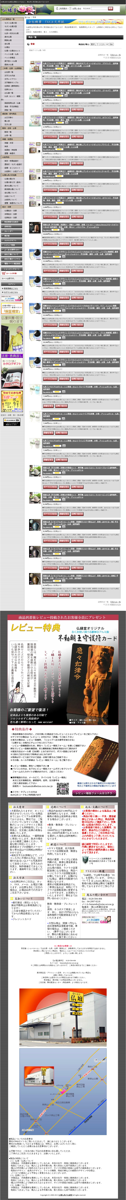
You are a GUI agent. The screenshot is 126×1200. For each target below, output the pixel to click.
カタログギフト (10, 240)
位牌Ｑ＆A (7, 89)
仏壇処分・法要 (9, 211)
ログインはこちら (11, 292)
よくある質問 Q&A (11, 250)
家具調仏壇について (10, 189)
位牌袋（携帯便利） (10, 86)
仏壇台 (5, 47)
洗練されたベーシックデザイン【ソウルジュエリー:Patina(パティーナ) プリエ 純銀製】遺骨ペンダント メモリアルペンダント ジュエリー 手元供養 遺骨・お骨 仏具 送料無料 (80, 335)
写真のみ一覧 (115, 55)
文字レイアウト (9, 79)
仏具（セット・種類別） (10, 98)
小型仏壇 (6, 30)
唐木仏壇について (9, 186)
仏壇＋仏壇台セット (10, 51)
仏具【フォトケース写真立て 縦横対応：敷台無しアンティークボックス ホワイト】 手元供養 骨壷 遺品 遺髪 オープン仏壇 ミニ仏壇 (80, 200)
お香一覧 (6, 135)
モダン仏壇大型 (9, 26)
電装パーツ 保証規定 (12, 264)
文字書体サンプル (9, 83)
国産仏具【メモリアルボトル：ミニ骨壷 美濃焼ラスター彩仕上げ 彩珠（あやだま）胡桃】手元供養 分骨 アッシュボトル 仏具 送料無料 (80, 578)
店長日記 (7, 227)
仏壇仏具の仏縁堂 (65, 1195)
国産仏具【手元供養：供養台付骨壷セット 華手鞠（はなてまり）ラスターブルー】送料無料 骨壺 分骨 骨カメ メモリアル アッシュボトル (80, 470)
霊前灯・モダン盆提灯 (11, 164)
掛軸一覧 (6, 110)
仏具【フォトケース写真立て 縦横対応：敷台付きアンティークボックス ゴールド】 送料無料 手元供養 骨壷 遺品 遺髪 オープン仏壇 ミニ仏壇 (80, 93)
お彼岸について (9, 200)
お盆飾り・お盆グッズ (11, 171)
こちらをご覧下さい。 (102, 881)
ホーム (27, 17)
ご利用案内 (62, 9)
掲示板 (7, 236)
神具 (4, 146)
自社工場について (11, 254)
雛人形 (5, 121)
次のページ (116, 57)
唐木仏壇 (6, 37)
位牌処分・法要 (9, 218)
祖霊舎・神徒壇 (9, 150)
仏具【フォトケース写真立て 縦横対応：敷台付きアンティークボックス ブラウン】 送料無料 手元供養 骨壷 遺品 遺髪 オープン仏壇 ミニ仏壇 (80, 66)
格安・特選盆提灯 (9, 161)
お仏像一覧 (7, 93)
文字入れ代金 (8, 76)
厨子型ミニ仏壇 (9, 61)
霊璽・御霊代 (8, 153)
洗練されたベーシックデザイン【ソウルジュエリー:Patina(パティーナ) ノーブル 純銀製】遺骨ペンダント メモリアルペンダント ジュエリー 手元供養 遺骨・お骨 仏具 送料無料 (80, 254)
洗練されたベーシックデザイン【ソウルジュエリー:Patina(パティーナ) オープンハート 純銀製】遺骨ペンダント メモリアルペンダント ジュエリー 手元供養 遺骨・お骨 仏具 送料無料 (81, 362)
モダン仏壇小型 (9, 23)
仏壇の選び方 (8, 179)
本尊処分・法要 (9, 214)
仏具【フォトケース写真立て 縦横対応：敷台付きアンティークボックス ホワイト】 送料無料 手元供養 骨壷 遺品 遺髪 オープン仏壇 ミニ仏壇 (80, 120)
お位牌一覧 (7, 72)
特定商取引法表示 (11, 222)
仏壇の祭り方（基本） (11, 182)
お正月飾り (7, 118)
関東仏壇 (6, 40)
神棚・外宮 (7, 143)
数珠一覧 (6, 132)
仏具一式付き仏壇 (9, 33)
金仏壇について (9, 193)
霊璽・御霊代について (11, 203)
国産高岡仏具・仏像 (10, 103)
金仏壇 (5, 44)
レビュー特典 (9, 245)
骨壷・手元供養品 (9, 107)
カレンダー (8, 231)
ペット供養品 (8, 58)
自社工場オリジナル (12, 259)
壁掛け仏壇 (7, 65)
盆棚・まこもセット (10, 168)
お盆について (8, 196)
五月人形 (6, 124)
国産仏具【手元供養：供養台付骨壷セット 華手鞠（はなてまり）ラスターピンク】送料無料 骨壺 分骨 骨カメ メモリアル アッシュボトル (80, 497)
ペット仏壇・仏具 (9, 54)
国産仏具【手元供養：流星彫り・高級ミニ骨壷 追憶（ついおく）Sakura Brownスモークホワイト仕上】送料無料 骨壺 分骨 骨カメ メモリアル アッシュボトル (81, 227)
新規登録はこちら (11, 288)
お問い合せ (76, 9)
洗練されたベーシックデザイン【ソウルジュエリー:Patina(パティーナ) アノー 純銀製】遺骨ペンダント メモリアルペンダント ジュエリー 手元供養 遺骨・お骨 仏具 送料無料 (80, 281)
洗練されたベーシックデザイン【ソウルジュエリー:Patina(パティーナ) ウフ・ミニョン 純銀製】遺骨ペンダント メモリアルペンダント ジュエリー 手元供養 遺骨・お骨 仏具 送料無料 (81, 308)
